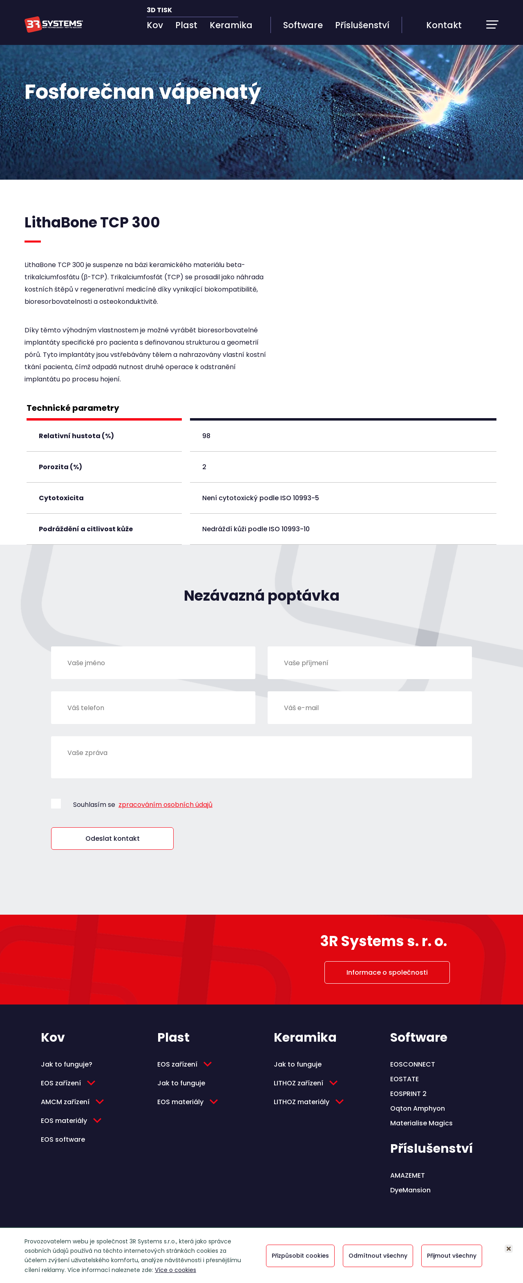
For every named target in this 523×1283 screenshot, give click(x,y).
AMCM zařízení (65, 1102)
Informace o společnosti (387, 972)
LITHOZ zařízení (298, 1083)
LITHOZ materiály (301, 1102)
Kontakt (444, 25)
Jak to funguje (181, 1083)
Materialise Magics (421, 1123)
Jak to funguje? (66, 1064)
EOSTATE (404, 1079)
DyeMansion (410, 1190)
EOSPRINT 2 (408, 1093)
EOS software (63, 1139)
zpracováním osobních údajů (165, 804)
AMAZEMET (407, 1175)
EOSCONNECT (412, 1064)
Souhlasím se (142, 804)
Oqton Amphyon (417, 1108)
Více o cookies (175, 1270)
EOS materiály (64, 1120)
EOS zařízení (61, 1083)
